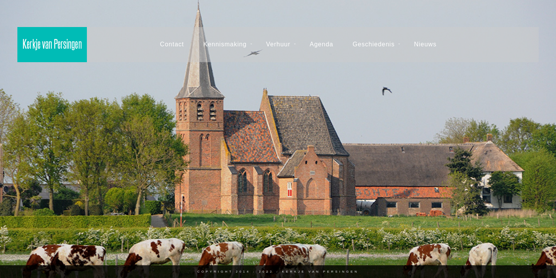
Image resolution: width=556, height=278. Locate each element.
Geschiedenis (374, 44)
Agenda (321, 44)
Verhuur (278, 44)
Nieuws (425, 44)
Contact (172, 44)
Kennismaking (225, 44)
